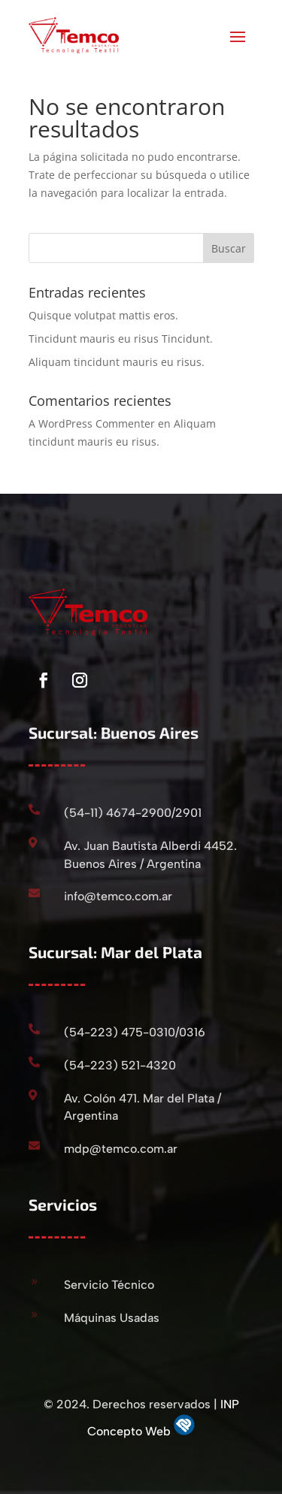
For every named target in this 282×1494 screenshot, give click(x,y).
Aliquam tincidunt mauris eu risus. (117, 362)
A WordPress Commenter (92, 423)
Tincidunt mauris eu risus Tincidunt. (121, 338)
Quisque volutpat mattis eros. (103, 315)
